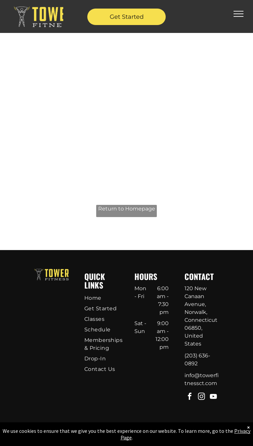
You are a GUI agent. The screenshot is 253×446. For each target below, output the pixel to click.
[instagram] (201, 397)
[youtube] (213, 397)
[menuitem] (105, 298)
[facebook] (189, 397)
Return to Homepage (126, 209)
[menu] (238, 13)
